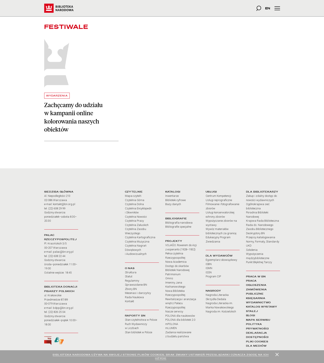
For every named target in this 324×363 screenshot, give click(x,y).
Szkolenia (252, 249)
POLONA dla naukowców (180, 315)
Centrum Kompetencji (218, 195)
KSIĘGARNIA (255, 298)
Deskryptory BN (255, 233)
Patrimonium (173, 274)
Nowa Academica (176, 261)
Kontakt (129, 301)
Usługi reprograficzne (219, 200)
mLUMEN (171, 328)
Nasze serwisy (174, 311)
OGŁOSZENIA (256, 285)
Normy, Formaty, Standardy (262, 241)
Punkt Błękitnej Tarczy (259, 262)
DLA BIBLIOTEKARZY (262, 191)
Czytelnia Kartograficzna (140, 237)
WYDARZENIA (57, 95)
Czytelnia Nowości (136, 216)
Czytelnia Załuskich (137, 225)
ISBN (209, 264)
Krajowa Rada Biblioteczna (262, 220)
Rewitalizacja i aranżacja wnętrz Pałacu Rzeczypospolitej (180, 303)
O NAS (130, 268)
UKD (249, 245)
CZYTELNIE (134, 191)
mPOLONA (171, 324)
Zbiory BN (131, 289)
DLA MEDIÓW (256, 345)
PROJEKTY (173, 241)
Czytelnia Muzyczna (137, 241)
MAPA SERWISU (258, 320)
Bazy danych (173, 204)
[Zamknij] (277, 354)
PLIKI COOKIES (257, 341)
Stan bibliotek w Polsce (138, 332)
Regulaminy (132, 280)
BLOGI (250, 315)
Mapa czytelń (133, 195)
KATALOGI (172, 191)
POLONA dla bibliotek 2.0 (180, 319)
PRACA (251, 280)
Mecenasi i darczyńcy (138, 293)
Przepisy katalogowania (260, 237)
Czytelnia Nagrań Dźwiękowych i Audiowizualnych (136, 249)
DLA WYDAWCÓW (219, 255)
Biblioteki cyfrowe (175, 200)
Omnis (169, 278)
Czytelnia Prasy (134, 220)
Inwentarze (172, 195)
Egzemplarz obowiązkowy (221, 259)
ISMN (209, 268)
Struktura (130, 272)
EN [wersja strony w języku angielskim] (267, 8)
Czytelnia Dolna (134, 204)
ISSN (209, 272)
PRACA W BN (256, 276)
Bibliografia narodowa (178, 222)
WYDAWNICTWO (258, 302)
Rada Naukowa (134, 297)
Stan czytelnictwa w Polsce (141, 319)
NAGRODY (213, 290)
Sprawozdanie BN (136, 284)
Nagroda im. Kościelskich (221, 311)
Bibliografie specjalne (178, 226)
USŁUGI (211, 191)
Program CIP (213, 276)
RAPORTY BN (135, 315)
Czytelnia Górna (134, 200)
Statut (128, 276)
